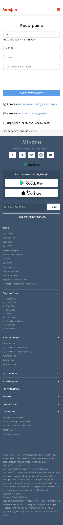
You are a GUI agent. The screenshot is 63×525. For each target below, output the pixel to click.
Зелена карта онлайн (13, 417)
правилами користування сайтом (38, 104)
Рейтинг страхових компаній (16, 425)
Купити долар (9, 356)
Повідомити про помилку (31, 216)
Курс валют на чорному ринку (17, 351)
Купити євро (8, 360)
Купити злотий (9, 364)
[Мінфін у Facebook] (12, 155)
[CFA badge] (10, 446)
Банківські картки (11, 250)
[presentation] (31, 79)
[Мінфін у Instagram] (41, 155)
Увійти (33, 131)
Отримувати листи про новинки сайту (28, 122)
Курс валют (8, 233)
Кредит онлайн (10, 275)
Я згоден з (32, 104)
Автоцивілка (9, 430)
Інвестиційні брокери (13, 254)
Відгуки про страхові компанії (17, 421)
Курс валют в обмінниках (15, 347)
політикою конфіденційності (35, 113)
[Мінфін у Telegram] (22, 155)
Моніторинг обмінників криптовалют (20, 284)
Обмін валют (9, 343)
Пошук (53, 207)
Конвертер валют (11, 271)
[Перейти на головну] (10, 10)
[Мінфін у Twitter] (31, 155)
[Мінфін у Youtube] (50, 155)
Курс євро (7, 242)
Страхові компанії (11, 434)
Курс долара (9, 238)
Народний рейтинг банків (15, 279)
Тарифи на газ (9, 267)
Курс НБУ (7, 246)
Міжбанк (7, 259)
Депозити (7, 263)
